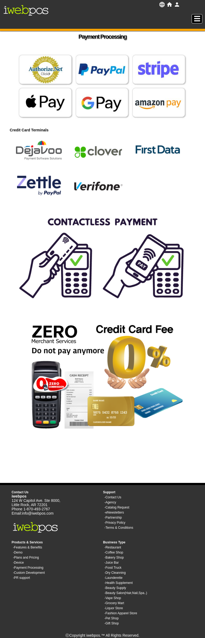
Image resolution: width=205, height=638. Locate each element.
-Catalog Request (116, 507)
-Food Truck (112, 568)
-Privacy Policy (114, 522)
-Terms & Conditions (118, 528)
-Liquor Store (113, 608)
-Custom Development (29, 573)
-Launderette (113, 578)
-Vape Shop (112, 598)
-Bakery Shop (114, 557)
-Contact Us (112, 497)
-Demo (17, 552)
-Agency (110, 502)
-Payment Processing (28, 568)
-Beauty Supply (115, 588)
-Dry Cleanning (115, 573)
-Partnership (113, 517)
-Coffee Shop (113, 552)
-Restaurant (112, 547)
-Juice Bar (111, 562)
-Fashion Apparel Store (120, 613)
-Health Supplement (118, 583)
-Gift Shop (111, 623)
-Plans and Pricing (26, 557)
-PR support (21, 578)
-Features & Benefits (27, 547)
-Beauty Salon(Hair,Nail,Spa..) (125, 593)
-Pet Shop (111, 618)
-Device (18, 562)
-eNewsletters (114, 512)
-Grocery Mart (114, 603)
